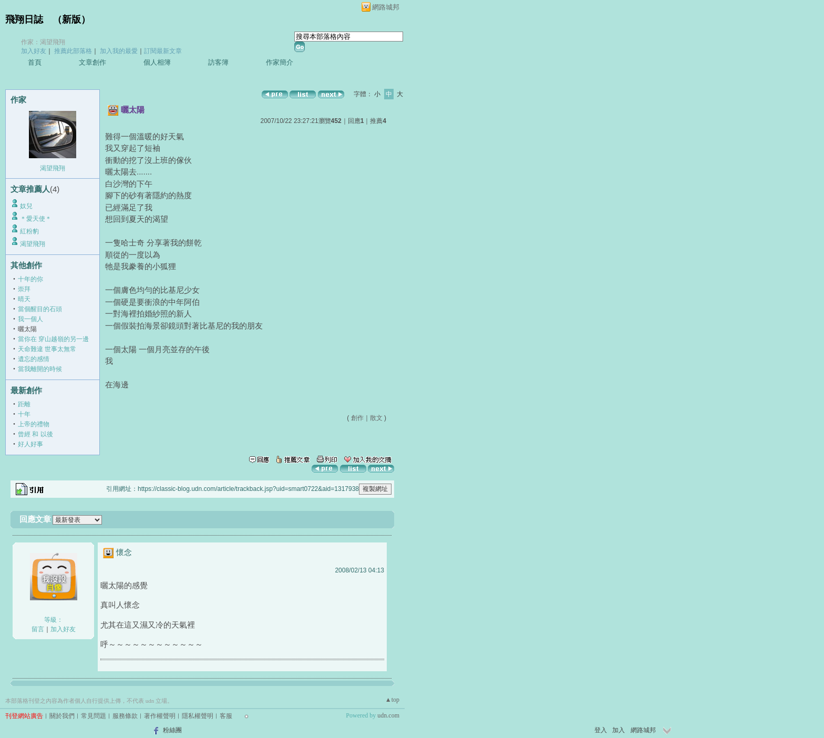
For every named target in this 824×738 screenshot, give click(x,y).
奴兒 (26, 206)
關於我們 (62, 716)
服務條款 (125, 716)
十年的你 (30, 279)
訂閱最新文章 (163, 51)
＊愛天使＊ (36, 218)
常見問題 (93, 716)
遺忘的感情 (33, 359)
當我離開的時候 (40, 369)
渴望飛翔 (52, 168)
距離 (24, 404)
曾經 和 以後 (35, 434)
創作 (357, 418)
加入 (618, 730)
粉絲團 (172, 730)
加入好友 (33, 51)
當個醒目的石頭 (40, 309)
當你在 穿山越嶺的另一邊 (53, 339)
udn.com (388, 715)
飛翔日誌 (24, 19)
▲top (392, 699)
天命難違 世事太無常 (47, 349)
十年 (24, 414)
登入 (600, 730)
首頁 (35, 62)
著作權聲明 (160, 716)
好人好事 (30, 444)
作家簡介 (279, 62)
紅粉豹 (29, 231)
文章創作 (92, 62)
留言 (38, 629)
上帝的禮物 (33, 424)
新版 (71, 19)
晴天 (24, 299)
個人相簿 (157, 62)
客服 (226, 716)
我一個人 (30, 319)
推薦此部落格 (73, 51)
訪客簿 (218, 62)
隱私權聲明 (197, 716)
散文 (376, 418)
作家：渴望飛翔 (43, 42)
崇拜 (24, 289)
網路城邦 (385, 7)
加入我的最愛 (119, 51)
